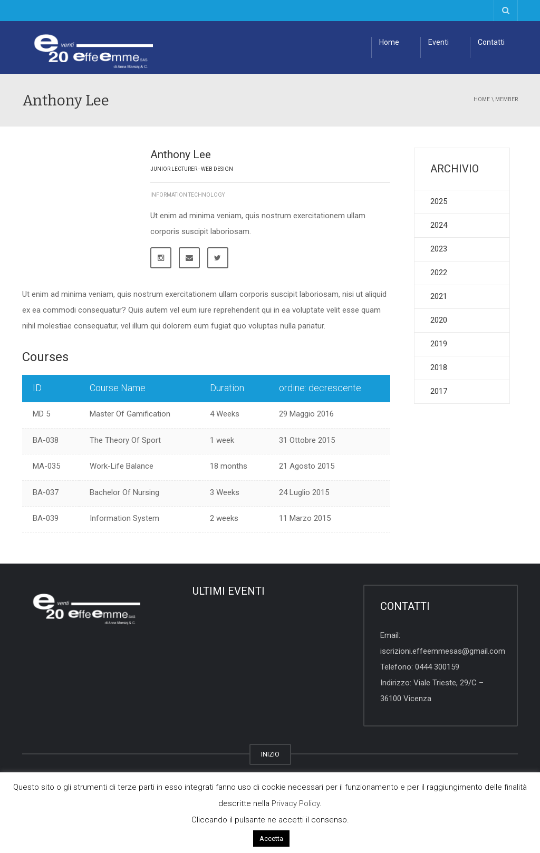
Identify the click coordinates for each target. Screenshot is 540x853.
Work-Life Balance (121, 466)
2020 (438, 320)
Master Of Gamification (130, 414)
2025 (438, 201)
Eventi (438, 42)
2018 (438, 367)
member (506, 99)
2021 (438, 296)
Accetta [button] (271, 838)
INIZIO (270, 754)
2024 (438, 225)
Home (389, 42)
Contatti (491, 42)
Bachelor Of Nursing (124, 492)
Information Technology (187, 195)
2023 (438, 249)
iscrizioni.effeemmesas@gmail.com (442, 651)
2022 (438, 272)
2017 (438, 391)
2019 (438, 343)
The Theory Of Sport (125, 440)
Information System (124, 518)
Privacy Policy (296, 803)
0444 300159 (437, 667)
